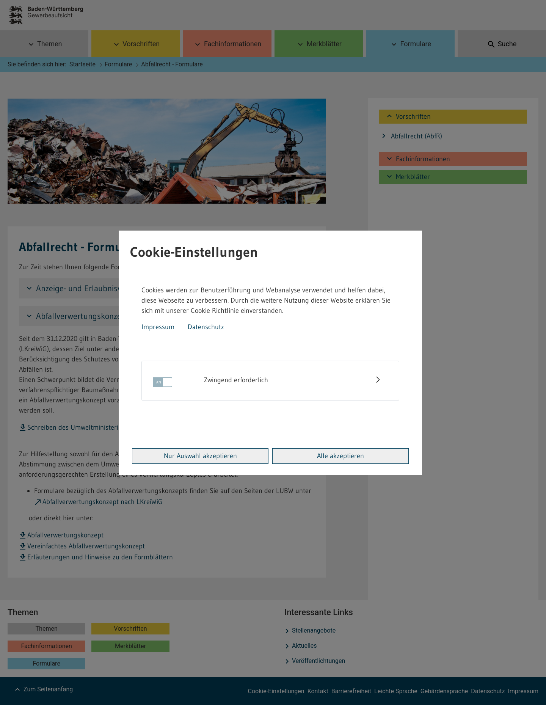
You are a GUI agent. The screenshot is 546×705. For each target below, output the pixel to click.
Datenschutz (206, 327)
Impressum (157, 327)
